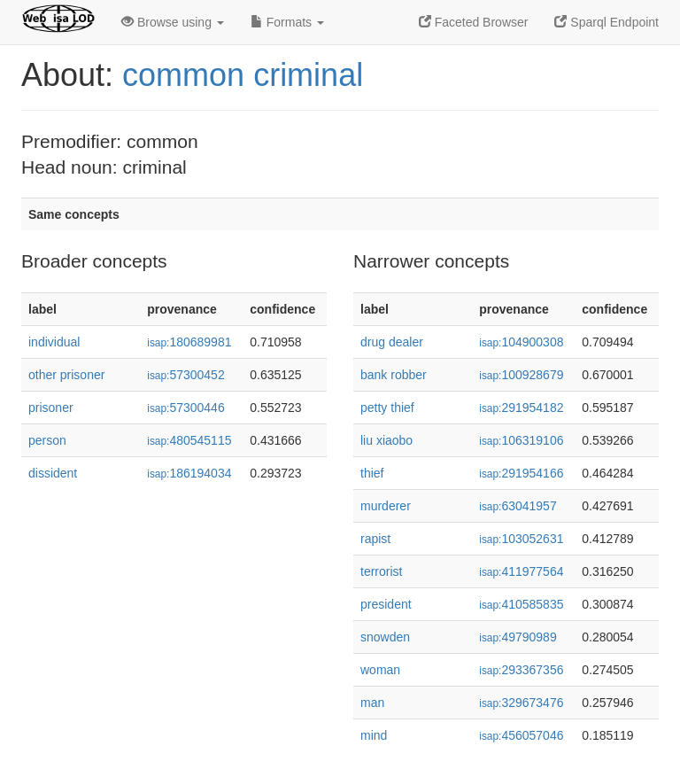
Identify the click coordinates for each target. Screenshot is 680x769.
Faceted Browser (474, 22)
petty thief (387, 407)
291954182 (521, 407)
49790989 (517, 637)
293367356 (521, 670)
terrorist (381, 571)
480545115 (189, 440)
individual (54, 342)
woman (380, 670)
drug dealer (391, 342)
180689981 (189, 342)
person (47, 440)
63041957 (517, 506)
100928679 (521, 375)
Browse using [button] (172, 22)
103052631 (521, 539)
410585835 (521, 604)
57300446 (185, 407)
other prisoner (66, 375)
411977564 (521, 571)
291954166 (521, 473)
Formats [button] (287, 22)
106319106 (521, 440)
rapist (375, 539)
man (372, 702)
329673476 (521, 702)
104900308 (521, 342)
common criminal (242, 75)
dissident (52, 473)
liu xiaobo (386, 440)
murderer (385, 506)
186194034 (189, 473)
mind (373, 735)
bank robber (393, 375)
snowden (385, 637)
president (386, 604)
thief (371, 473)
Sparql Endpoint (606, 22)
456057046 (521, 735)
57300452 (185, 375)
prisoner (50, 407)
